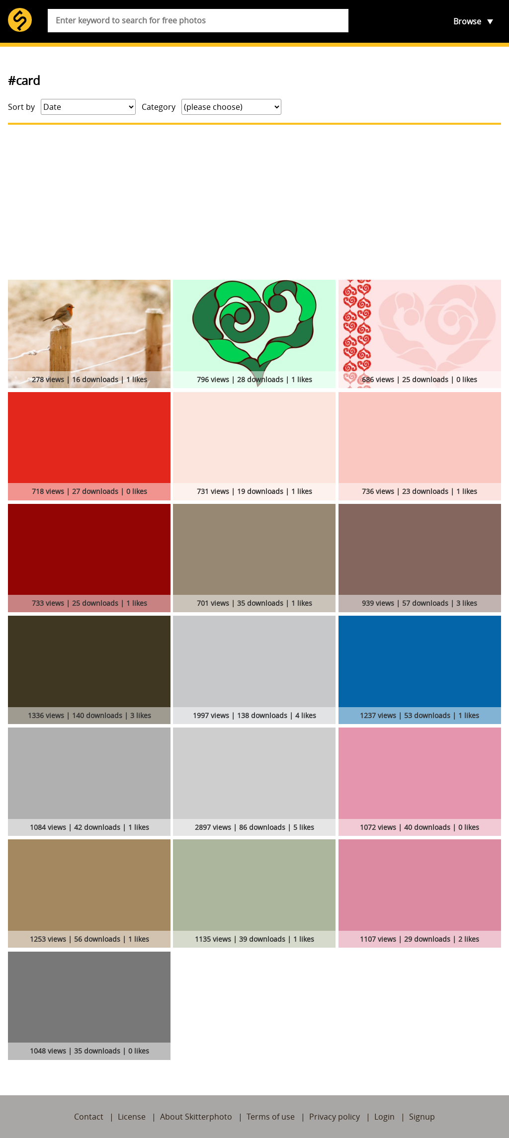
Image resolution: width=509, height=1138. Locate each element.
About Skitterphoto (196, 1116)
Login (384, 1116)
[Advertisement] (254, 202)
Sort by (21, 106)
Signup (422, 1116)
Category (158, 106)
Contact (88, 1116)
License (132, 1116)
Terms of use (271, 1116)
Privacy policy (334, 1116)
